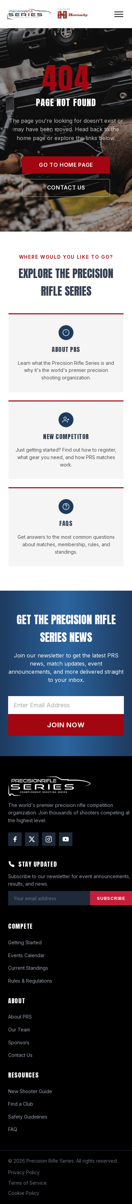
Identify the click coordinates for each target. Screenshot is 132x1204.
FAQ (12, 1129)
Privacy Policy (24, 1172)
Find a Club (20, 1104)
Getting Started (25, 942)
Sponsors (18, 1042)
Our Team (19, 1029)
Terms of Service (27, 1183)
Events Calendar (26, 955)
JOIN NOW (66, 725)
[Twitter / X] (32, 839)
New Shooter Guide (30, 1091)
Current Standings (28, 968)
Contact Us (20, 1055)
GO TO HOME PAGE (66, 164)
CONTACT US (66, 187)
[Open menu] (118, 14)
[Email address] (66, 705)
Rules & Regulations (30, 981)
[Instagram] (49, 839)
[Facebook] (15, 839)
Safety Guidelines (27, 1117)
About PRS (20, 1017)
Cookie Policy (23, 1193)
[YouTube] (65, 839)
